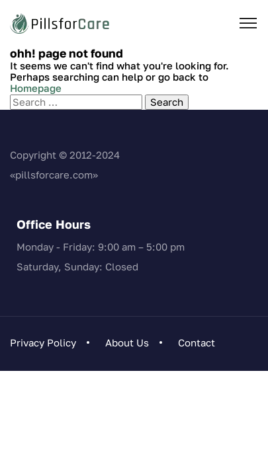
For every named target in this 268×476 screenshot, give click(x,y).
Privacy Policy (43, 342)
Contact (196, 342)
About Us (127, 342)
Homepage (36, 88)
